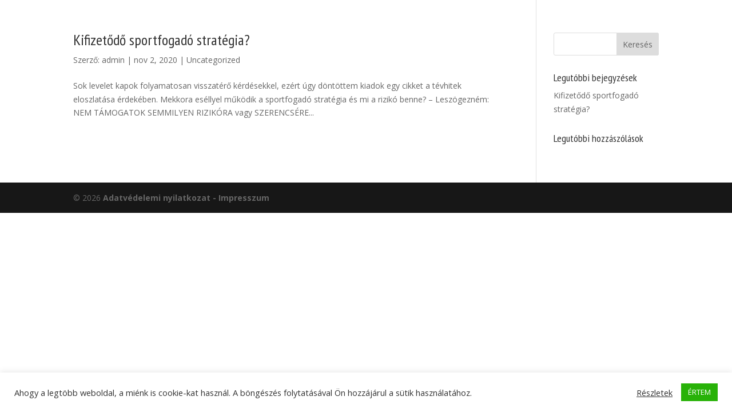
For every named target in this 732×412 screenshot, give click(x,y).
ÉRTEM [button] (699, 392)
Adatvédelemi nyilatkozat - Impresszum (186, 197)
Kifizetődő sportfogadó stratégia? (161, 39)
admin (113, 59)
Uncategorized (213, 59)
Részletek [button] (654, 392)
